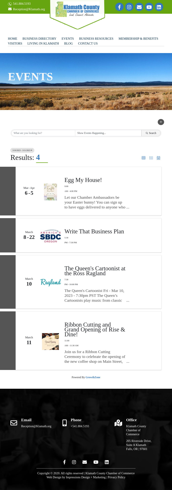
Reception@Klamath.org (26, 9)
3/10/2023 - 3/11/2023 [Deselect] (22, 150)
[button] (161, 122)
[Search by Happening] (108, 133)
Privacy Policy (116, 477)
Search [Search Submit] (151, 133)
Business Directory (39, 38)
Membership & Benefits (138, 38)
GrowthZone (92, 377)
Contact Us (88, 43)
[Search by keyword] (43, 133)
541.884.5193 (19, 4)
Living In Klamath (43, 43)
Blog (68, 43)
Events (68, 38)
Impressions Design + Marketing (86, 477)
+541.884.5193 (80, 426)
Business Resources (96, 38)
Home (12, 38)
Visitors (15, 43)
